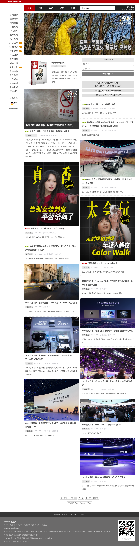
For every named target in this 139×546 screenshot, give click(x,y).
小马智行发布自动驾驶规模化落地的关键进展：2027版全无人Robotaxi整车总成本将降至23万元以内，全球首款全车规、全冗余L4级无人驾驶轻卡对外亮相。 (51, 371)
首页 (29, 8)
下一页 (88, 498)
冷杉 (51, 8)
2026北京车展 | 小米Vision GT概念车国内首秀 (101, 425)
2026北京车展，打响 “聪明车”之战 (100, 104)
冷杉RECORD (31, 135)
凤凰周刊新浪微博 (10, 525)
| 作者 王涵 (103, 130)
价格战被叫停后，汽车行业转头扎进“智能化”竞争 (99, 113)
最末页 (95, 498)
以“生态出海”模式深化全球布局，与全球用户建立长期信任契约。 (105, 394)
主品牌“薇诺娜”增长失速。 (91, 135)
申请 (13, 522)
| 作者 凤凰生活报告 (106, 268)
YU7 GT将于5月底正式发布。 (92, 433)
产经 (62, 8)
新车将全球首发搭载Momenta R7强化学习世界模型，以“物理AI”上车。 (50, 311)
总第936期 (58, 66)
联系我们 (82, 515)
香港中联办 (35, 525)
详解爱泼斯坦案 (58, 63)
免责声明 (15, 528)
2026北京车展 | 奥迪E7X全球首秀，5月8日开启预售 (103, 477)
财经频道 (85, 130)
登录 (128, 7)
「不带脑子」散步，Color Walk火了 (102, 263)
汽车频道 (85, 109)
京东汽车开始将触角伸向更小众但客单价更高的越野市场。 (103, 192)
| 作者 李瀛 (103, 389)
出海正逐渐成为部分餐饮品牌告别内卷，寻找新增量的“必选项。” (48, 259)
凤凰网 (20, 525)
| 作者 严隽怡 (104, 187)
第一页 (63, 498)
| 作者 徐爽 (50, 135)
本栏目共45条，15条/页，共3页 (79, 503)
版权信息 (7, 528)
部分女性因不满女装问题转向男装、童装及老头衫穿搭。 (45, 237)
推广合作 (73, 515)
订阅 (73, 8)
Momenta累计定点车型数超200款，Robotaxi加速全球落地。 (103, 293)
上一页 (70, 498)
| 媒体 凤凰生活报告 (50, 233)
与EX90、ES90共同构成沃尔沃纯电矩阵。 (40, 435)
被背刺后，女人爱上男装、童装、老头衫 (48, 228)
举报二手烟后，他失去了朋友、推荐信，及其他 (49, 131)
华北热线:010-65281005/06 (108, 91)
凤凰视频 (29, 233)
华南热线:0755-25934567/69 (107, 95)
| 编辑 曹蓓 (113, 187)
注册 (132, 7)
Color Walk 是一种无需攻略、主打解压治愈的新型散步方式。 (104, 272)
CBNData (43, 525)
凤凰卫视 (27, 525)
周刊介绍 (57, 515)
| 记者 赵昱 (103, 109)
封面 (40, 8)
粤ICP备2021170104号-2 (43, 538)
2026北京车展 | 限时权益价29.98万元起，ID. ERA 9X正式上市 (51, 303)
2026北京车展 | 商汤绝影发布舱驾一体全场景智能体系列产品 (107, 331)
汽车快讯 (29, 307)
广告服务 (65, 515)
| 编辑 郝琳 (111, 109)
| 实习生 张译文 (48, 254)
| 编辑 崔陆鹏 (112, 130)
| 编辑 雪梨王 (59, 135)
